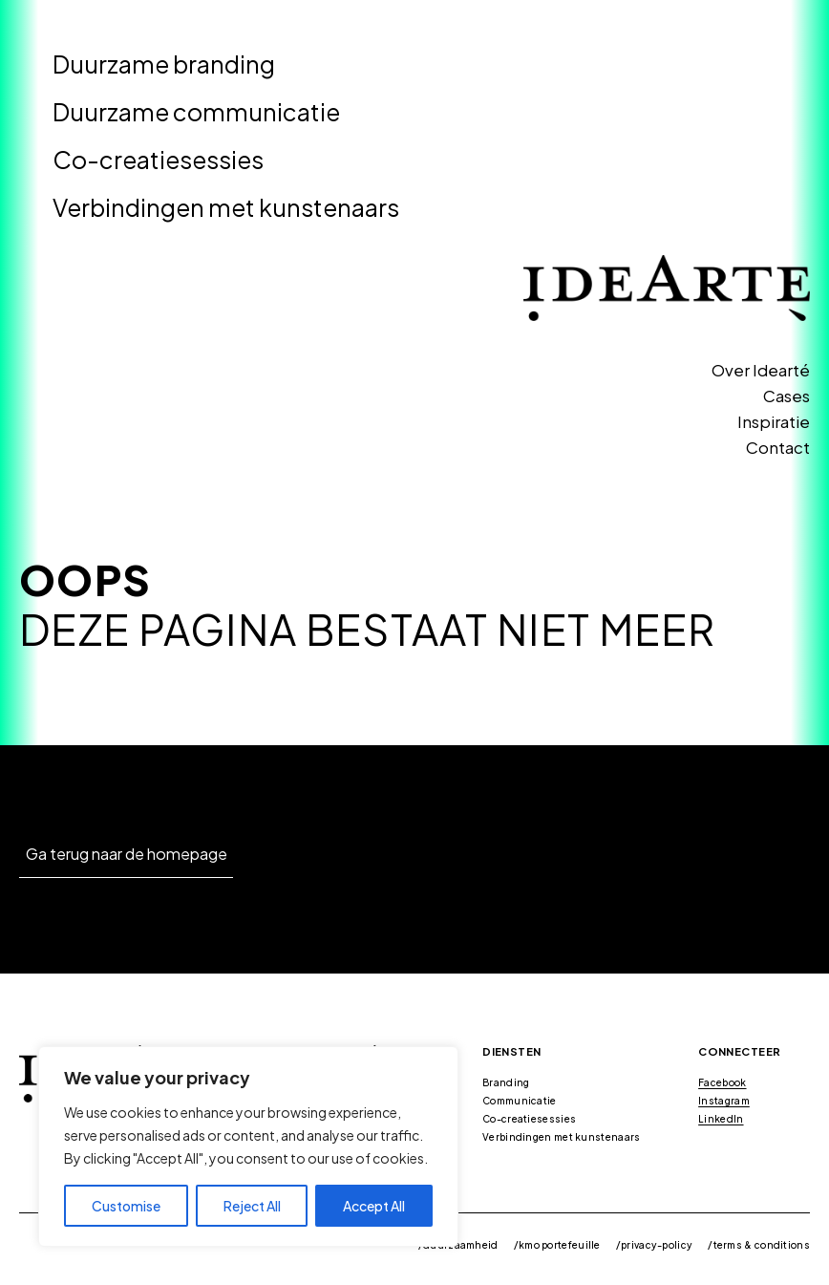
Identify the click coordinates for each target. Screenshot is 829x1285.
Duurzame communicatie (196, 111)
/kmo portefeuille (557, 1245)
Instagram (724, 1100)
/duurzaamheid (458, 1245)
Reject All (252, 1205)
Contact (778, 447)
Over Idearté (761, 369)
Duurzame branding (164, 64)
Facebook (722, 1082)
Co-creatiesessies (158, 159)
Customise (126, 1205)
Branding (505, 1082)
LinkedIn (720, 1118)
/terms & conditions (759, 1245)
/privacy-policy (654, 1245)
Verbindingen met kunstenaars (226, 207)
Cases (786, 395)
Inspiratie (773, 421)
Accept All (374, 1205)
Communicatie (519, 1100)
